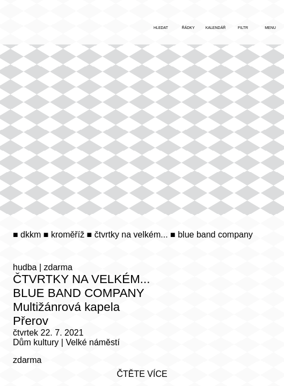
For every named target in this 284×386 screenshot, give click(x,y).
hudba (25, 267)
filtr (243, 27)
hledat (161, 27)
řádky (187, 27)
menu (270, 27)
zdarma (58, 267)
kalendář (216, 27)
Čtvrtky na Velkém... (81, 279)
